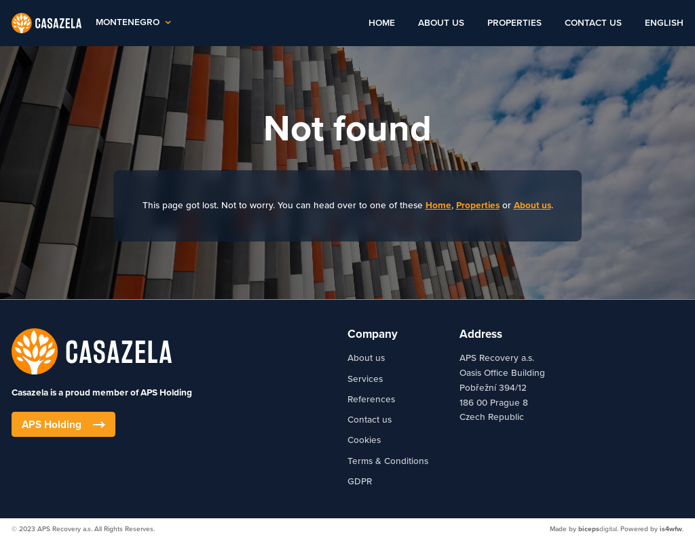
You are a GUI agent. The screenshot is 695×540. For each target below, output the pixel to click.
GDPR (360, 481)
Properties (514, 23)
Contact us (593, 23)
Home (382, 23)
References (371, 399)
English (664, 23)
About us (441, 23)
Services (365, 379)
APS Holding (63, 425)
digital (597, 529)
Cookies (364, 440)
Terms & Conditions (388, 461)
